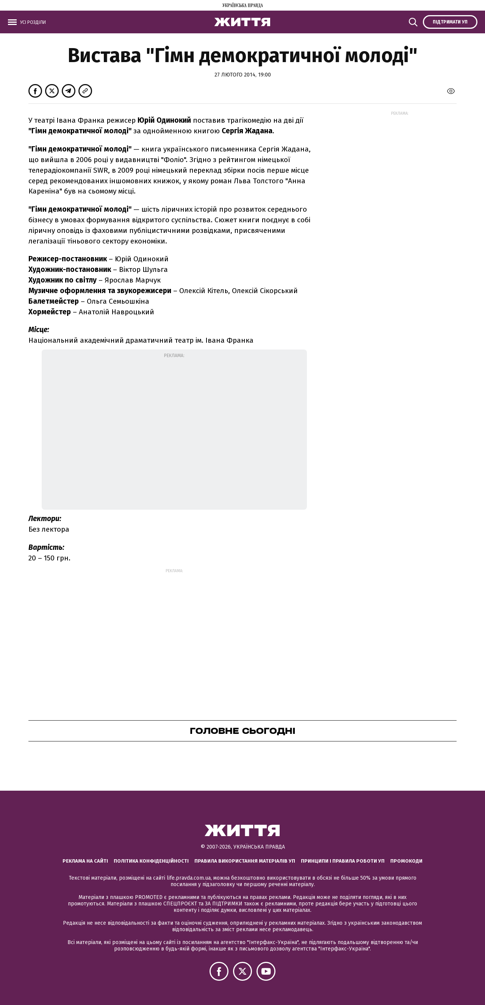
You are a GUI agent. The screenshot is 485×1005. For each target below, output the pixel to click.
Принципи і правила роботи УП (343, 861)
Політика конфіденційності (151, 861)
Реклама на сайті (85, 861)
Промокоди (406, 861)
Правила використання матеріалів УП (244, 861)
